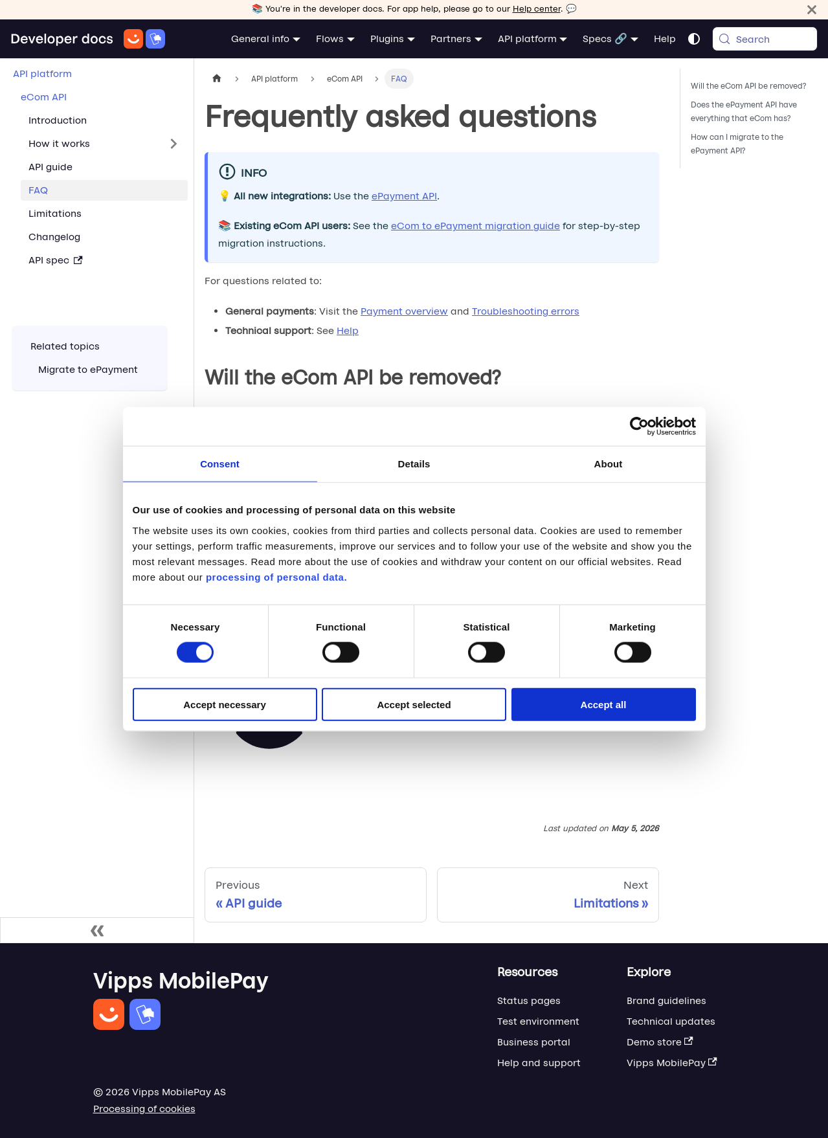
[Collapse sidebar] (97, 930)
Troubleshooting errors (525, 311)
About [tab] (608, 463)
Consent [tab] (220, 463)
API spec (55, 260)
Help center (537, 8)
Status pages (529, 1000)
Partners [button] (451, 38)
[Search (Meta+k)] (765, 39)
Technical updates (671, 1021)
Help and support (539, 1062)
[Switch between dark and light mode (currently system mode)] (694, 38)
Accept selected (414, 703)
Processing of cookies (144, 1108)
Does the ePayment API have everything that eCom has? (744, 111)
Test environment (538, 1021)
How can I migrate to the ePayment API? (737, 143)
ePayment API (404, 196)
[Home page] (217, 79)
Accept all (604, 703)
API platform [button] (527, 38)
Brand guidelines (666, 1000)
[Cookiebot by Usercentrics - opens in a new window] (639, 426)
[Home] (87, 39)
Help (665, 38)
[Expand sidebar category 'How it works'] (173, 143)
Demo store (660, 1042)
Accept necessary (224, 703)
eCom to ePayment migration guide (475, 225)
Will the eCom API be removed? (749, 86)
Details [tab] (414, 463)
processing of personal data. (276, 576)
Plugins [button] (387, 38)
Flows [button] (330, 38)
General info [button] (260, 38)
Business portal (533, 1042)
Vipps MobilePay (672, 1062)
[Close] (812, 9)
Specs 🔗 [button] (605, 38)
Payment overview (404, 311)
